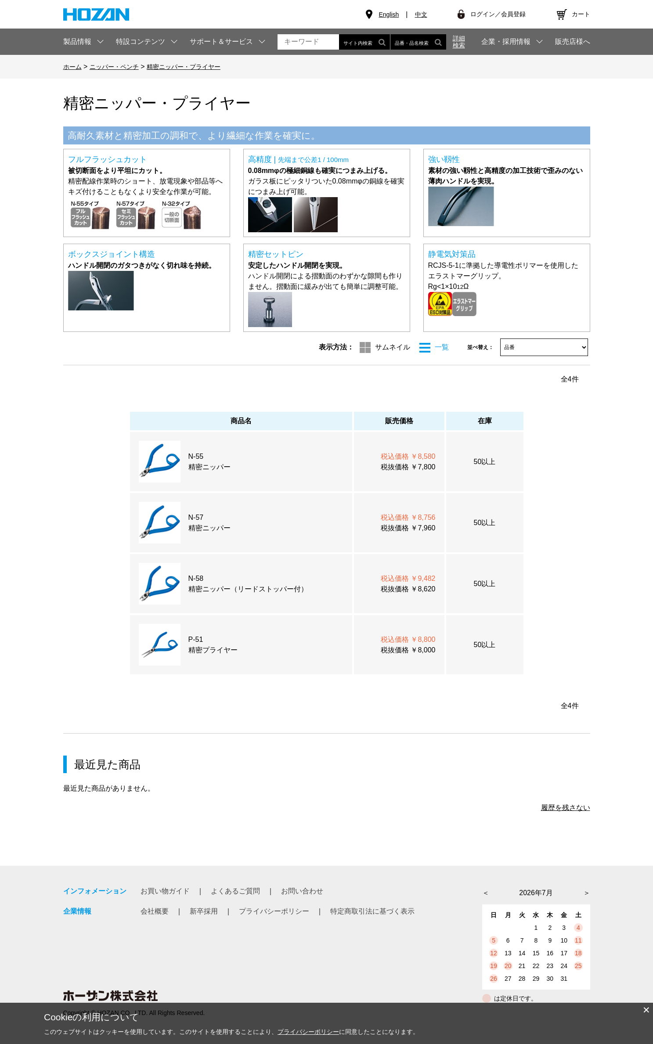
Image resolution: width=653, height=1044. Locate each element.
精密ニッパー (209, 467)
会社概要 (155, 911)
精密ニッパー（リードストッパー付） (248, 589)
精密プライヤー (213, 650)
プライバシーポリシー (274, 911)
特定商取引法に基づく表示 (372, 911)
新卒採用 (204, 911)
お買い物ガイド (165, 891)
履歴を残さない (565, 807)
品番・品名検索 (418, 42)
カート (581, 14)
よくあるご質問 (235, 891)
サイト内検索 (364, 42)
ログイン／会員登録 (498, 14)
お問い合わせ (302, 891)
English (389, 14)
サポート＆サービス (221, 41)
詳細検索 (459, 42)
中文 (421, 14)
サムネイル (392, 347)
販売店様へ (572, 41)
